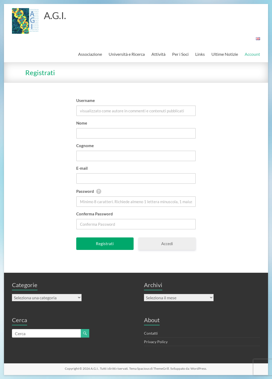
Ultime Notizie (224, 54)
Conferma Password (94, 213)
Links (200, 54)
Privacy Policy (156, 341)
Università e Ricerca (127, 54)
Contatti (151, 333)
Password (85, 191)
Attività (158, 54)
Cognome (85, 145)
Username (85, 100)
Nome (81, 123)
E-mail (82, 168)
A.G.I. (55, 15)
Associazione (90, 54)
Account (252, 54)
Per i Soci (180, 54)
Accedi (167, 243)
